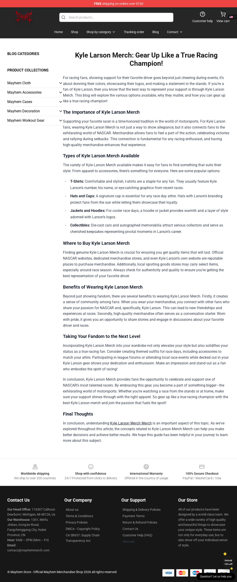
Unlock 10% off (228, 562)
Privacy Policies (77, 522)
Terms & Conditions (79, 516)
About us (72, 509)
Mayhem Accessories (24, 92)
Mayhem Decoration (23, 111)
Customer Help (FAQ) (137, 535)
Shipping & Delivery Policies (141, 509)
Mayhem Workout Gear (25, 120)
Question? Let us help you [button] (216, 576)
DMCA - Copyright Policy (83, 529)
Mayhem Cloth (19, 83)
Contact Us (130, 529)
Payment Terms (133, 516)
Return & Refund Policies (139, 522)
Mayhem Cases (19, 102)
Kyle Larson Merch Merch (131, 423)
